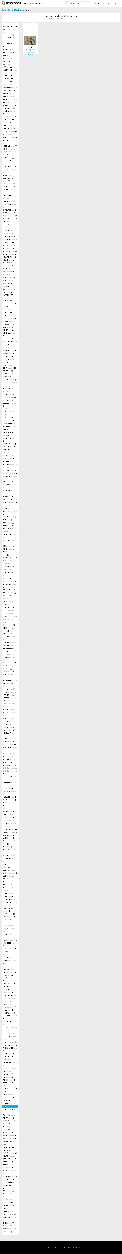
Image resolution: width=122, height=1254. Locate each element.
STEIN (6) (8, 1030)
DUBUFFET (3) (9, 289)
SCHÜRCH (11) (10, 949)
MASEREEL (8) (9, 698)
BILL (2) (7, 123)
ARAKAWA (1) (8, 61)
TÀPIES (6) (8, 1054)
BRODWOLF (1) (9, 170)
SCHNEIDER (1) (9, 944)
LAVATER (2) (9, 619)
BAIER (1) (7, 76)
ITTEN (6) (9, 508)
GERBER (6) (8, 374)
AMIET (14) (8, 52)
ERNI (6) (7, 312)
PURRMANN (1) (10, 832)
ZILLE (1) (8, 1226)
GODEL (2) (8, 394)
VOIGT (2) (9, 1179)
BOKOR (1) (9, 149)
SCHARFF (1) (9, 917)
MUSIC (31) (8, 753)
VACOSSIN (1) (9, 1128)
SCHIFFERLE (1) (9, 935)
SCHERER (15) (9, 930)
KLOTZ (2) (8, 569)
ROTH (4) (8, 896)
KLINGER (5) (8, 566)
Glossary (75, 1247)
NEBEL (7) (7, 762)
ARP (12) (7, 67)
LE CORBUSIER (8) (9, 622)
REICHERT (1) (9, 855)
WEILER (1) (8, 1199)
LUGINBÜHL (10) (10, 658)
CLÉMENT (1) (9, 232)
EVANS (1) (8, 321)
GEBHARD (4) (10, 365)
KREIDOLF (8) (9, 590)
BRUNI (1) (8, 175)
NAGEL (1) (8, 756)
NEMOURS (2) (10, 765)
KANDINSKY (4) (9, 541)
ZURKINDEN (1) (10, 1229)
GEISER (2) (8, 371)
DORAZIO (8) (9, 277)
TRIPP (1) (9, 1094)
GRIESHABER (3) (10, 423)
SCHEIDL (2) (9, 925)
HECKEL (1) (8, 455)
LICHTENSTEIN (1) (9, 638)
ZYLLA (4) (8, 1232)
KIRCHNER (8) (8, 553)
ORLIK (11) (8, 788)
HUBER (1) (8, 496)
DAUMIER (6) (10, 251)
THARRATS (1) (10, 1064)
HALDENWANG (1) (8, 433)
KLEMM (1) (9, 564)
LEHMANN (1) (9, 629)
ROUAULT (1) (10, 899)
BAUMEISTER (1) (10, 99)
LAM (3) (8, 613)
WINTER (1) (8, 1211)
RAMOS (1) (8, 847)
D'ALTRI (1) (9, 245)
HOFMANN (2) (10, 477)
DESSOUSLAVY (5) (8, 264)
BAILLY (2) (8, 79)
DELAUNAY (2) (9, 257)
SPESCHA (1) (9, 1007)
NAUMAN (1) (9, 759)
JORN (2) (8, 526)
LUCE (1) (9, 654)
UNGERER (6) (9, 1124)
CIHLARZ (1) (9, 223)
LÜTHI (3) (7, 669)
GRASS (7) (8, 415)
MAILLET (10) (9, 672)
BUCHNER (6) (9, 184)
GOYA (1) (9, 409)
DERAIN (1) (8, 260)
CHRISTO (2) (10, 219)
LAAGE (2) (9, 610)
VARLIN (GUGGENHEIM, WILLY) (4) (8, 1147)
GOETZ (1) (8, 400)
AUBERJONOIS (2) (10, 71)
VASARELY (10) (10, 1153)
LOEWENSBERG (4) (8, 649)
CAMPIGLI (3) (9, 191)
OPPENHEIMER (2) (9, 784)
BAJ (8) (7, 81)
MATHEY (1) (9, 705)
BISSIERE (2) (9, 128)
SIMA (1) (8, 975)
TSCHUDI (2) (8, 1097)
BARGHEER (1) (10, 87)
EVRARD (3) (9, 324)
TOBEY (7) (8, 1083)
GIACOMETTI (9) (10, 384)
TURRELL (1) (9, 1103)
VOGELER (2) (10, 1176)
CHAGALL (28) (9, 213)
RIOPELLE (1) (9, 880)
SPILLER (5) (8, 1010)
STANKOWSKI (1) (10, 1023)
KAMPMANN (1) (9, 536)
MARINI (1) (9, 689)
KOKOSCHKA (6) (10, 574)
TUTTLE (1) (9, 1106)
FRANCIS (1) (8, 356)
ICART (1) (8, 499)
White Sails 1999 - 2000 (30, 50)
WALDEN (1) (8, 1191)
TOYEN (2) (6, 1092)
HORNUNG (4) (9, 492)
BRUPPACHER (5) (8, 179)
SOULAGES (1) (10, 1001)
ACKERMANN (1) (10, 26)
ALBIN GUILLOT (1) (8, 39)
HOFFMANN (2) (9, 470)
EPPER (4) (8, 309)
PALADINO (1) (9, 792)
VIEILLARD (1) (9, 1159)
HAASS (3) (8, 429)
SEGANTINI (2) (10, 961)
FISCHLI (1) (8, 339)
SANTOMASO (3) (8, 909)
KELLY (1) (9, 546)
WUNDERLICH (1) (9, 1218)
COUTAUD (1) (10, 239)
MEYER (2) (9, 721)
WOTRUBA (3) (9, 1214)
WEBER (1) (9, 1195)
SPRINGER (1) (10, 1017)
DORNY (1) (9, 280)
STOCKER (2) (10, 1042)
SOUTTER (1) (9, 1004)
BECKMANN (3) (9, 105)
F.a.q (79, 1247)
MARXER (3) (9, 695)
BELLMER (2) (9, 108)
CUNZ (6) (8, 242)
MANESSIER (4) (10, 680)
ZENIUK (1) (8, 1223)
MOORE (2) (9, 727)
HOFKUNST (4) (10, 473)
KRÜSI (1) (8, 601)
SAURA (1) (9, 914)
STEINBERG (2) (9, 1033)
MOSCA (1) (8, 739)
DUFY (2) (7, 292)
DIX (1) (6, 274)
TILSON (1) (8, 1074)
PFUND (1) (8, 811)
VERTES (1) (9, 1156)
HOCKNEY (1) (9, 461)
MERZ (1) (8, 718)
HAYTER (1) (8, 451)
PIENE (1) (7, 820)
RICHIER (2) (10, 870)
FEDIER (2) (8, 330)
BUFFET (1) (9, 187)
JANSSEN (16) (9, 517)
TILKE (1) (7, 1071)
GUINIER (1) (9, 426)
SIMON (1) (10, 979)
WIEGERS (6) (8, 1205)
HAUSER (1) (9, 447)
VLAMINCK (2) (9, 1172)
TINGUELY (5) (9, 1080)
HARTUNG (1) (9, 444)
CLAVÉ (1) (8, 228)
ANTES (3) (8, 55)
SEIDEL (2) (9, 966)
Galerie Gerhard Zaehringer (13, 10)
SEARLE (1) (9, 957)
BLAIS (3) (10, 131)
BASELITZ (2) (9, 96)
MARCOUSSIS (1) (9, 684)
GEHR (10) (9, 368)
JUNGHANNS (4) (10, 530)
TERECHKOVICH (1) (9, 1058)
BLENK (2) (10, 137)
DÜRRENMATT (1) (8, 296)
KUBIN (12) (8, 604)
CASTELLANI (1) (9, 205)
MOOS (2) (9, 730)
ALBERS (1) (8, 35)
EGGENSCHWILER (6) (9, 305)
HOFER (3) (8, 467)
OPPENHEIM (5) (9, 778)
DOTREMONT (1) (8, 284)
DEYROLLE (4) (9, 269)
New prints (42, 3)
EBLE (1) (7, 301)
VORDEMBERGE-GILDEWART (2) (10, 1185)
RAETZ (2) (9, 835)
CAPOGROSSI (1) (8, 197)
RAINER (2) (8, 838)
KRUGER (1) (9, 593)
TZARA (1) (8, 1118)
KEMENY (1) (9, 549)
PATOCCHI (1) (9, 800)
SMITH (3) (8, 987)
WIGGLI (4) (8, 1208)
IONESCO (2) (10, 502)
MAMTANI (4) (9, 676)
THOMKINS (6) (10, 1068)
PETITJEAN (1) (10, 807)
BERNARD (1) (10, 112)
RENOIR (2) (8, 865)
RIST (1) (8, 885)
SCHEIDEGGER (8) (10, 921)
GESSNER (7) (10, 380)
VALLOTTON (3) (10, 1138)
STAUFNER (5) (10, 1027)
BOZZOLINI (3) (9, 162)
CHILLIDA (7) (10, 216)
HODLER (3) (10, 464)
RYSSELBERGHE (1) (10, 903)
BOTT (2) (8, 158)
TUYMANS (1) (9, 1115)
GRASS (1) (8, 418)
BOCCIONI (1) (9, 141)
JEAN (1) (8, 520)
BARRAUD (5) (10, 93)
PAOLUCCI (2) (9, 797)
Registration (98, 3)
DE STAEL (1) (9, 254)
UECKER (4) (9, 1121)
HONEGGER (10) (10, 486)
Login (109, 3)
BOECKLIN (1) (10, 146)
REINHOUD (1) (9, 859)
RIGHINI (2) (10, 873)
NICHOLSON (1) (10, 768)
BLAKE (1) (8, 134)
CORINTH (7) (9, 236)
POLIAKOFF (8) (10, 829)
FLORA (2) (7, 347)
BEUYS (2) (8, 120)
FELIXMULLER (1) (10, 334)
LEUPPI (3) (8, 634)
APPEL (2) (8, 58)
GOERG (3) (9, 397)
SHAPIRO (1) (8, 969)
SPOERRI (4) (9, 1013)
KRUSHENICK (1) (8, 597)
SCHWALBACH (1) (9, 953)
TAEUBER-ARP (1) (10, 1049)
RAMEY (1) (9, 842)
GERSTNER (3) (9, 377)
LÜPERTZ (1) (9, 663)
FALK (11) (8, 327)
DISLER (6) (8, 271)
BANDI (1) (8, 84)
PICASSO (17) (9, 817)
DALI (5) (8, 248)
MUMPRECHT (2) (10, 749)
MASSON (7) (9, 701)
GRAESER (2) (9, 412)
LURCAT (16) (9, 666)
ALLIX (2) (8, 49)
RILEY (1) (8, 876)
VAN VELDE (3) (10, 1141)
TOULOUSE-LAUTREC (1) (10, 1087)
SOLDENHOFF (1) (8, 991)
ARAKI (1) (9, 64)
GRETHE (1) (9, 420)
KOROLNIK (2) (9, 585)
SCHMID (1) (10, 940)
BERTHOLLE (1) (10, 117)
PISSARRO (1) (9, 824)
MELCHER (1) (9, 714)
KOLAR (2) (7, 578)
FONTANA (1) (9, 350)
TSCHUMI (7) (9, 1100)
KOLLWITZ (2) (10, 581)
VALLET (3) (9, 1135)
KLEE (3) (7, 561)
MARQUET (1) (9, 692)
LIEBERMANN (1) (10, 642)
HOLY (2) (8, 482)
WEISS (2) (8, 1202)
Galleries (33, 3)
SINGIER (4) (9, 984)
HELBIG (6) (8, 458)
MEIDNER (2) (9, 709)
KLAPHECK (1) (10, 558)
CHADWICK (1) (9, 210)
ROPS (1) (9, 889)
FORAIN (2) (8, 353)
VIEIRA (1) (8, 1162)
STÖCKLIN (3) (10, 1045)
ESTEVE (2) (9, 318)
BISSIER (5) (8, 125)
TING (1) (8, 1077)
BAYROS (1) (10, 102)
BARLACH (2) (9, 90)
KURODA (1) (8, 607)
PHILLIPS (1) (9, 814)
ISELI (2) (7, 505)
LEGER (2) (9, 625)
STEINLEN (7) (9, 1037)
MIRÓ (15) (8, 724)
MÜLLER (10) (9, 745)
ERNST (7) (8, 315)
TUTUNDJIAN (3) (10, 1110)
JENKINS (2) (8, 523)
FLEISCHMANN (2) (10, 343)
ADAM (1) (10, 30)
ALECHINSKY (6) (9, 45)
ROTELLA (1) (10, 893)
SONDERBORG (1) (9, 996)
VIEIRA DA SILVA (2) (9, 1166)
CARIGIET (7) (9, 201)
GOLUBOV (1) (9, 404)
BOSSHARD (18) (8, 153)
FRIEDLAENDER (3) (8, 360)
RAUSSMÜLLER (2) (9, 851)
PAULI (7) (7, 803)
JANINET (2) (10, 512)
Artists (26, 3)
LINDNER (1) (9, 645)
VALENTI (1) (8, 1133)
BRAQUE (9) (10, 166)
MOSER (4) (8, 742)
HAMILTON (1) (9, 439)
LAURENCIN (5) (10, 616)
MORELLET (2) (9, 734)
